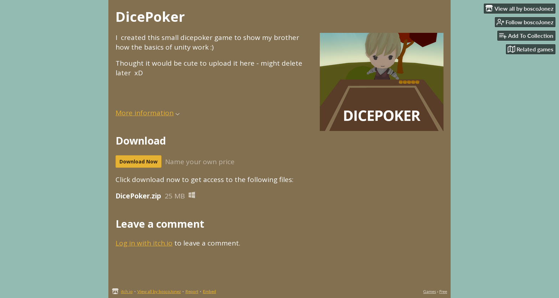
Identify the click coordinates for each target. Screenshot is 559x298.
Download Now (138, 161)
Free (443, 291)
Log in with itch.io (144, 243)
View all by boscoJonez (159, 291)
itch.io (127, 291)
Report (191, 291)
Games (429, 291)
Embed (209, 291)
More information (148, 112)
